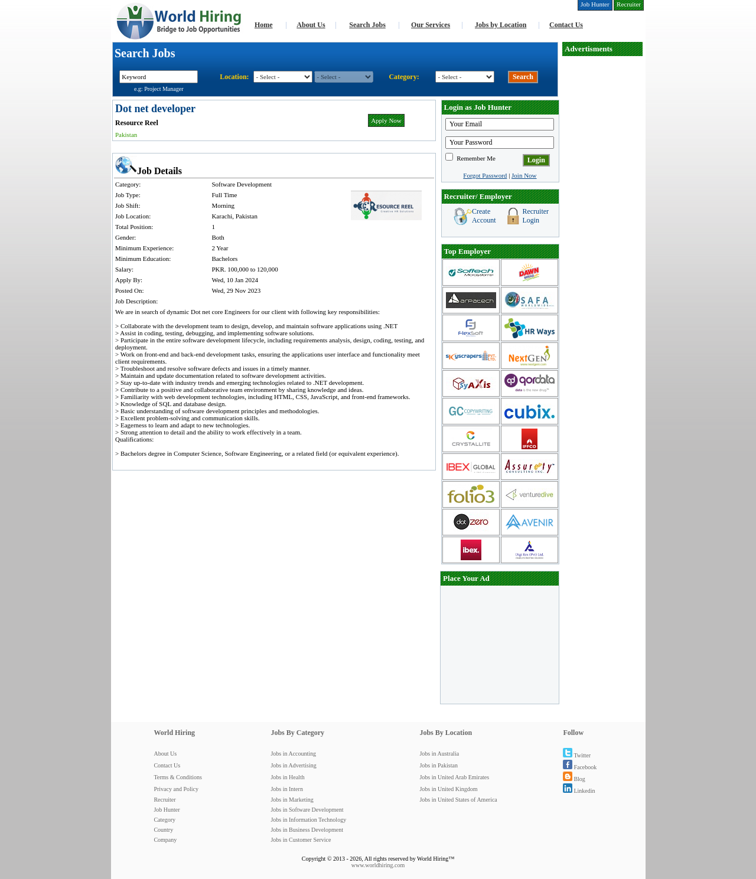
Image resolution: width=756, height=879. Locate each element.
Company (165, 839)
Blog (574, 779)
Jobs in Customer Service (301, 839)
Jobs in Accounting (293, 753)
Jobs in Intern (286, 789)
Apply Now (386, 120)
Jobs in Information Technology (308, 819)
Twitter (577, 755)
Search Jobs (367, 25)
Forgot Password (485, 175)
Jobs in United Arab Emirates (454, 777)
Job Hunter (167, 809)
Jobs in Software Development (307, 809)
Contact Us (566, 25)
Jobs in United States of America (458, 799)
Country (163, 829)
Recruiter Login (535, 215)
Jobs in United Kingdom (448, 789)
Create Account (484, 215)
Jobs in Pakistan (438, 765)
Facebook (580, 767)
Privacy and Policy (176, 789)
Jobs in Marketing (292, 799)
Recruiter (164, 799)
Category (164, 819)
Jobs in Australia (439, 753)
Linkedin (579, 790)
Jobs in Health (287, 777)
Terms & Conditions (178, 777)
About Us (310, 25)
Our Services (430, 25)
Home (264, 25)
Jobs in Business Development (307, 829)
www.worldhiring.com (378, 865)
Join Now (523, 175)
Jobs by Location (500, 25)
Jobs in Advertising (293, 765)
